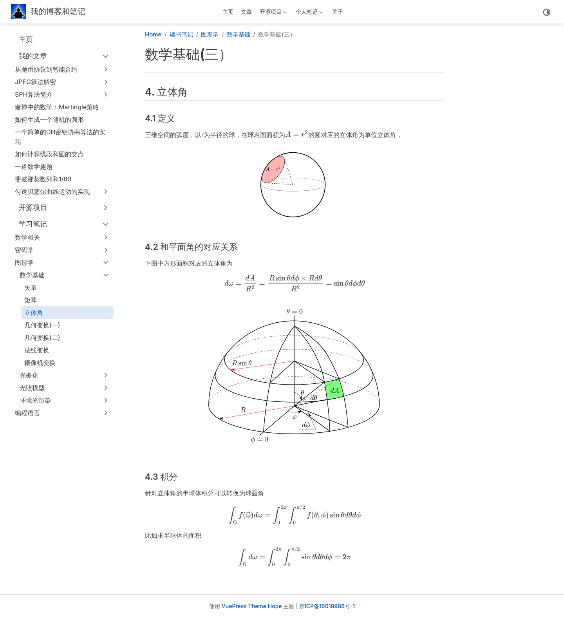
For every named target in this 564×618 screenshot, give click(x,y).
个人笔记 (308, 13)
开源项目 (272, 13)
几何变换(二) (42, 338)
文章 (246, 11)
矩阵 (30, 300)
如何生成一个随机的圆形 (49, 119)
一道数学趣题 (33, 166)
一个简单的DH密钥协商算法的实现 (60, 136)
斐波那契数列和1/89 (43, 179)
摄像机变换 (40, 363)
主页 (227, 11)
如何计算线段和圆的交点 (49, 154)
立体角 (33, 312)
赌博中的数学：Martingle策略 (57, 107)
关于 (337, 11)
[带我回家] (48, 12)
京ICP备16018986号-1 (327, 606)
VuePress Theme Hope (252, 606)
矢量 (30, 287)
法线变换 (36, 350)
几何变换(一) (42, 325)
